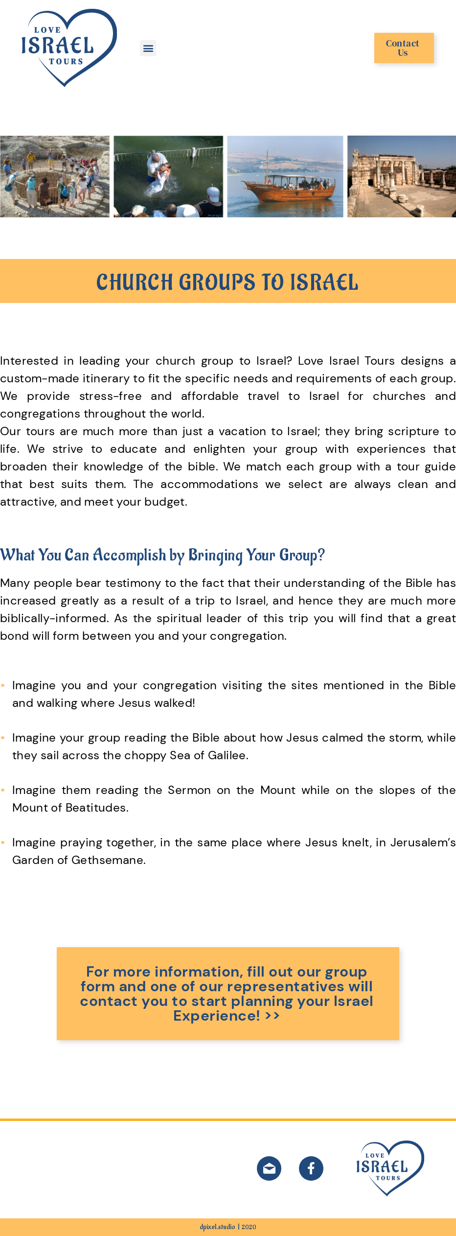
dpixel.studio (217, 1227)
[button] (148, 48)
